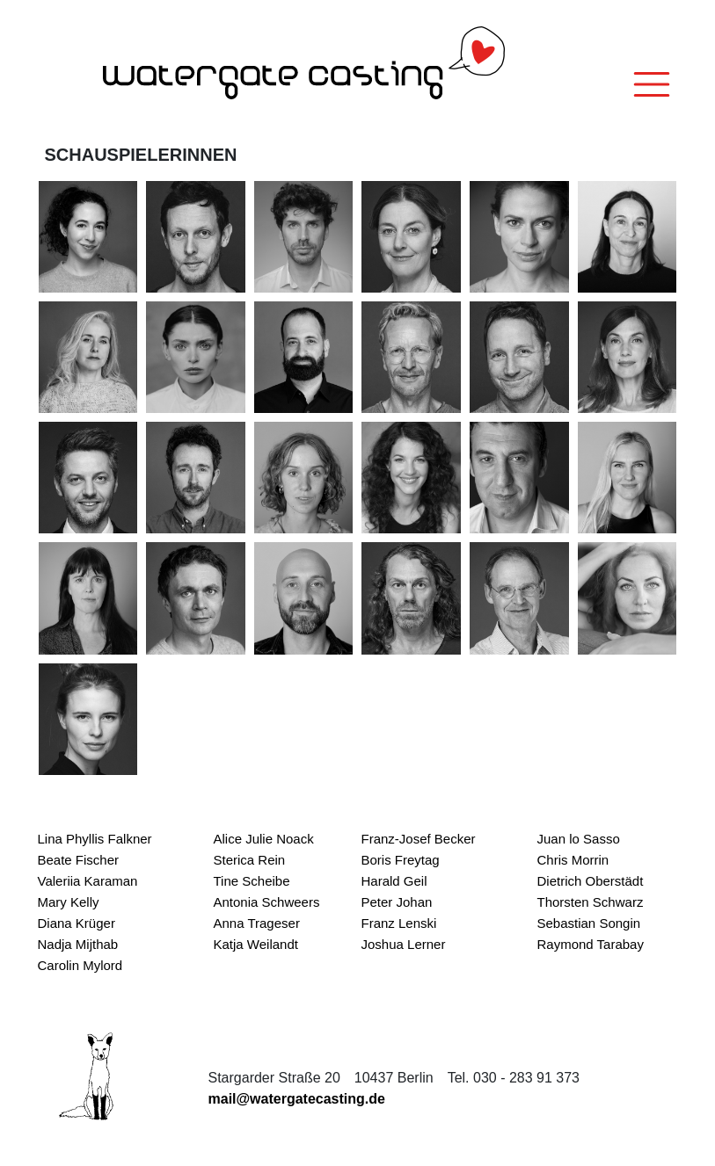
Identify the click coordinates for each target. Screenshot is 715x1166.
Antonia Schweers (267, 901)
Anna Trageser (257, 923)
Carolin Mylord (80, 965)
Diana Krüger (76, 923)
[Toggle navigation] (651, 84)
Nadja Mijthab (78, 944)
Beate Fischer (79, 859)
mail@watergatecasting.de (296, 1098)
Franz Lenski (399, 923)
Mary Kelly (68, 901)
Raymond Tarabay (590, 944)
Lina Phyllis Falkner (95, 838)
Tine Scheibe (252, 880)
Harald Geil (394, 880)
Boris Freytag (400, 859)
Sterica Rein (250, 859)
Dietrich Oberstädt (590, 880)
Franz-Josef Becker (418, 838)
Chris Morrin (573, 859)
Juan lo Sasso (578, 838)
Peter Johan (397, 901)
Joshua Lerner (403, 944)
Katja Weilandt (256, 944)
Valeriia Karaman (88, 880)
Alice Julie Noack (264, 838)
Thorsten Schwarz (590, 901)
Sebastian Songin (589, 923)
